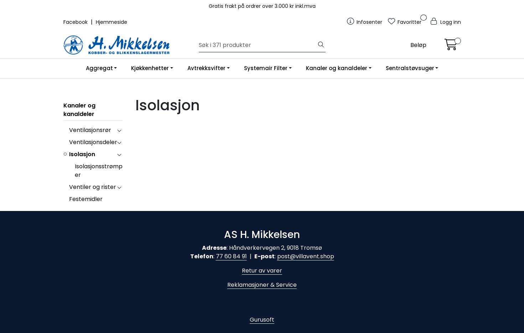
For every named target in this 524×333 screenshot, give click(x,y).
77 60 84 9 (230, 256)
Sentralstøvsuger (410, 68)
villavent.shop (315, 256)
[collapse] (119, 130)
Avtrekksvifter (206, 68)
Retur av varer (262, 270)
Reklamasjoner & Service (262, 285)
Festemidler (86, 199)
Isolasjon (82, 154)
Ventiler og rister (92, 187)
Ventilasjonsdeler (93, 142)
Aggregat (99, 68)
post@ (286, 256)
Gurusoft (262, 320)
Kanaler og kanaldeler (336, 68)
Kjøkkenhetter (150, 68)
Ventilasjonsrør (90, 130)
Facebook (76, 22)
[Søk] (258, 45)
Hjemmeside (111, 22)
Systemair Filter (265, 68)
